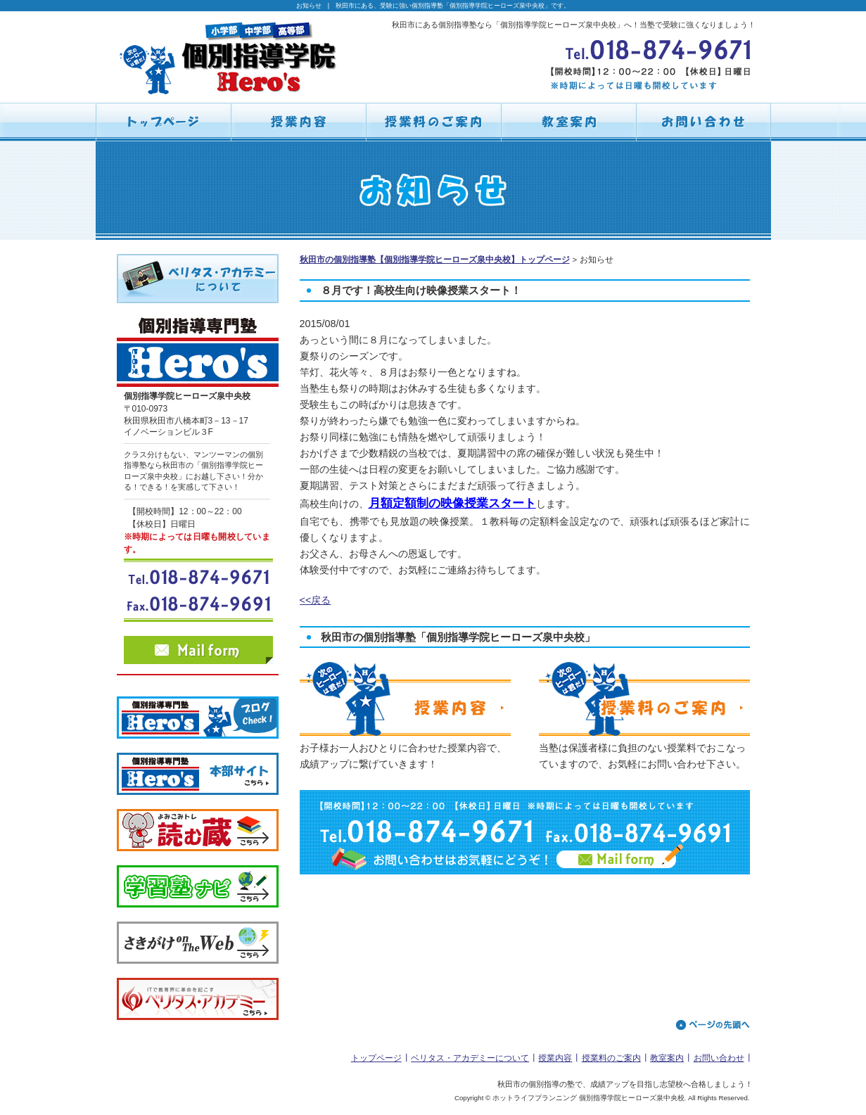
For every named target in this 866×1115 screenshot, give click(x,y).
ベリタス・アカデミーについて (470, 1058)
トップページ (376, 1058)
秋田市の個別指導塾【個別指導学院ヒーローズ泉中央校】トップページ (435, 259)
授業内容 (555, 1058)
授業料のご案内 (611, 1058)
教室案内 (667, 1058)
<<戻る (315, 600)
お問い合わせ (719, 1058)
